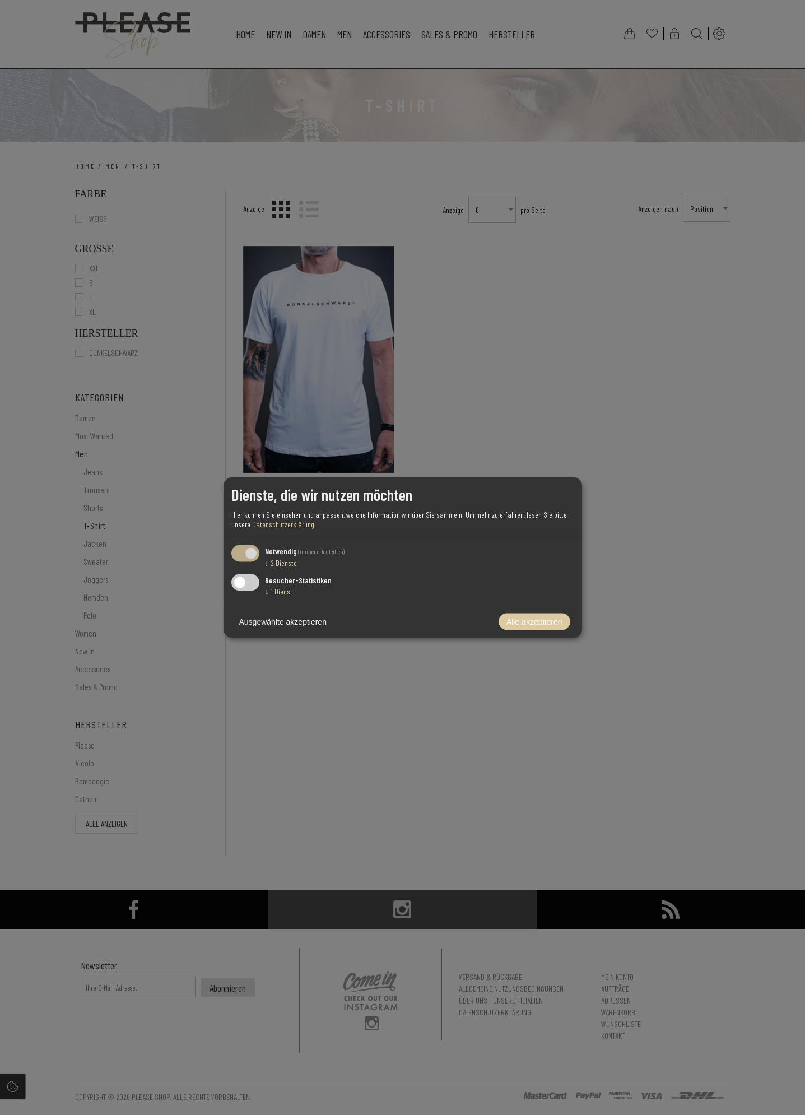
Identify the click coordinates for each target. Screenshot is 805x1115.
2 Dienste (281, 562)
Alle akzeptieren (534, 621)
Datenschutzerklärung (283, 523)
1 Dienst (278, 591)
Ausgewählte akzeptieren (283, 621)
